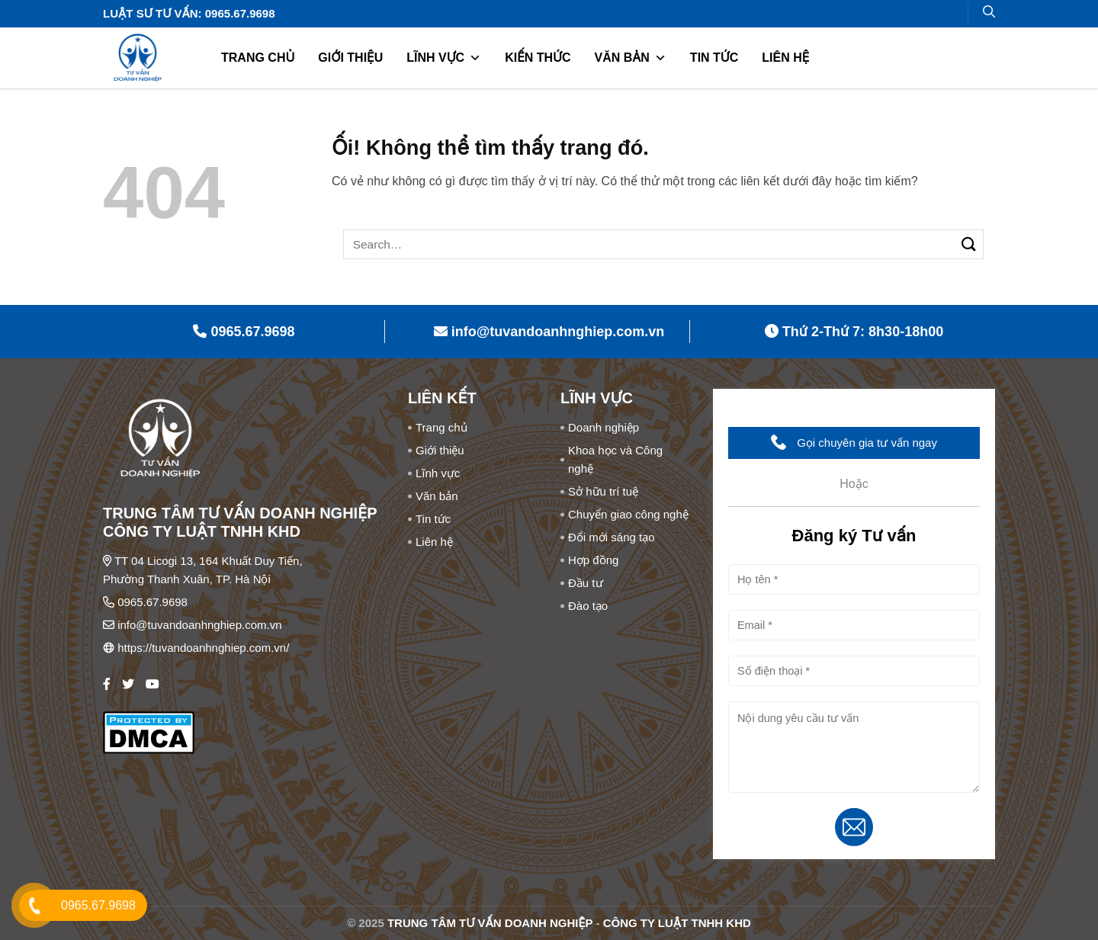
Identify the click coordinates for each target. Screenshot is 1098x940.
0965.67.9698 (152, 601)
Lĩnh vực (443, 57)
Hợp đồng (593, 559)
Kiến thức (537, 57)
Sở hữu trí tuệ (603, 491)
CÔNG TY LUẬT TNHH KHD (677, 922)
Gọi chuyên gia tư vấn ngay (854, 442)
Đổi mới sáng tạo (611, 537)
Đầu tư (585, 582)
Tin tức (714, 57)
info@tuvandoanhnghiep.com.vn (199, 624)
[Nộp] (969, 244)
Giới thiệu (350, 57)
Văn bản (630, 57)
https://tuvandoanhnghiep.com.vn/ (203, 647)
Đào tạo (588, 605)
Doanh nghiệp (603, 427)
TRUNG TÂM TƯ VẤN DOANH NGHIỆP (489, 922)
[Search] (989, 11)
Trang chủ (257, 57)
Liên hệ (785, 57)
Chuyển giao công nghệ (628, 514)
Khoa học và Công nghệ (615, 459)
